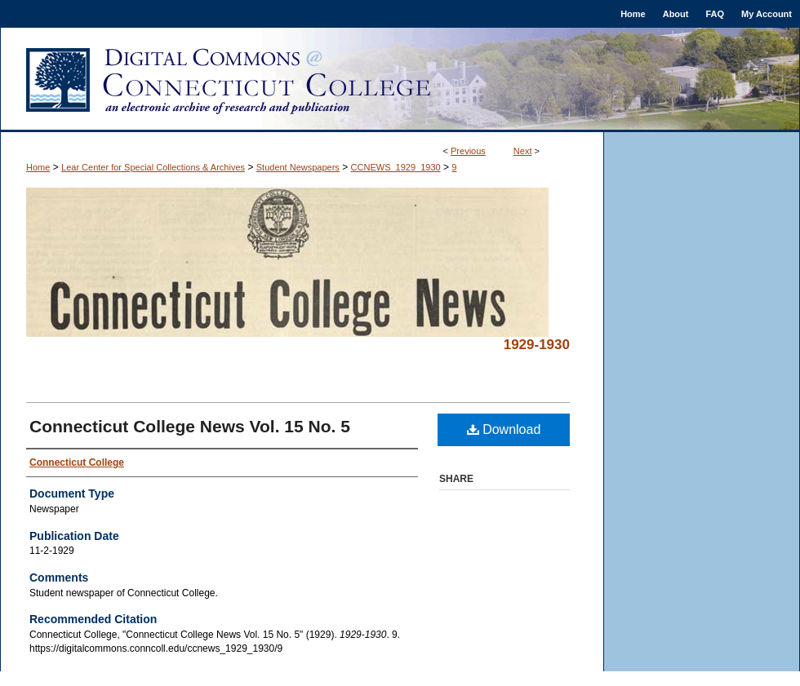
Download (504, 429)
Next (522, 151)
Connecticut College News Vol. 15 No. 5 (189, 426)
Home (38, 167)
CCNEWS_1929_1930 (396, 167)
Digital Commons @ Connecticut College (400, 80)
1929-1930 (537, 344)
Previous (468, 151)
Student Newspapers (298, 167)
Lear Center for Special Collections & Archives (153, 167)
